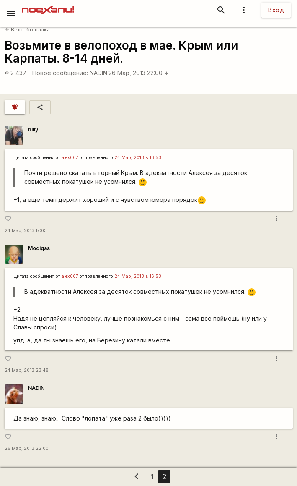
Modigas (39, 248)
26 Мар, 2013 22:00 (138, 72)
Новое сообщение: (60, 72)
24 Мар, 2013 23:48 (27, 370)
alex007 (70, 157)
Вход (276, 9)
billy (33, 129)
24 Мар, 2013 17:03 (26, 230)
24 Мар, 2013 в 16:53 (137, 157)
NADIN (98, 72)
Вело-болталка (27, 29)
